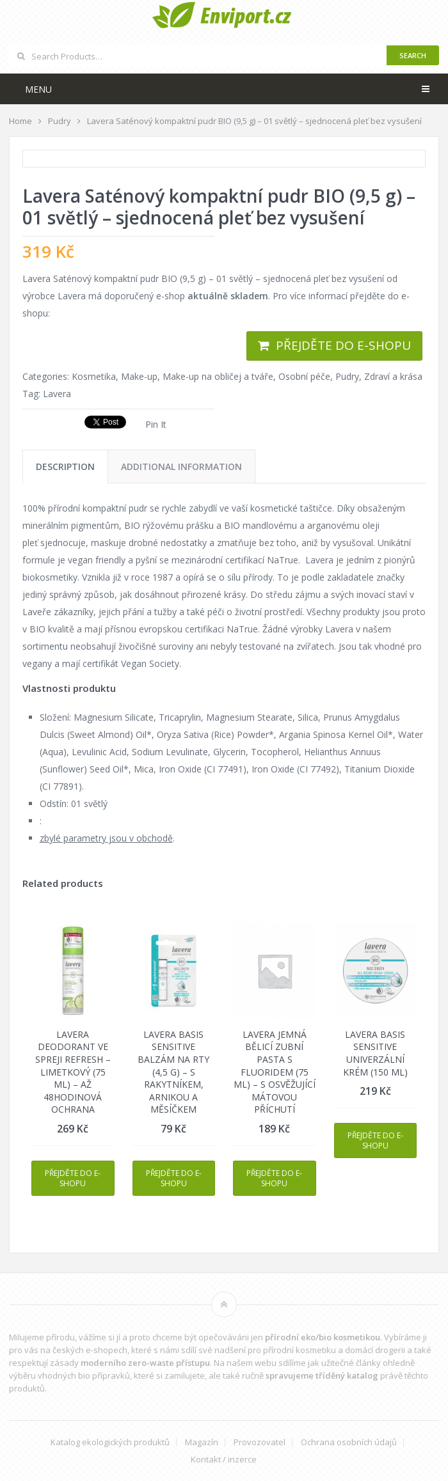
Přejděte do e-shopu (343, 345)
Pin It (155, 424)
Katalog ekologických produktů (110, 1442)
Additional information (181, 466)
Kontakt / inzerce (224, 1459)
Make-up (139, 376)
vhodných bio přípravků (84, 1375)
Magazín (201, 1442)
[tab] (65, 466)
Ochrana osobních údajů (349, 1442)
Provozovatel (259, 1442)
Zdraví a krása (393, 376)
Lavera (57, 394)
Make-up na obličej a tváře (218, 376)
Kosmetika (94, 376)
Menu (38, 89)
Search (412, 55)
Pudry (347, 376)
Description (65, 466)
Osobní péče (304, 376)
